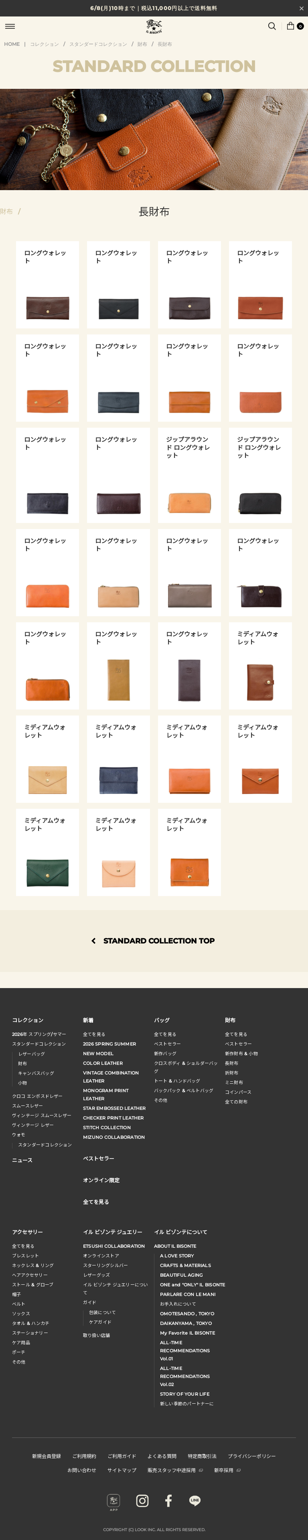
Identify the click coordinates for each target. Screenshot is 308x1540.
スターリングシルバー (105, 1265)
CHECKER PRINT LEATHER (113, 1118)
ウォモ (19, 1135)
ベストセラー (167, 1044)
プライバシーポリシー (252, 1455)
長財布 (165, 44)
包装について (102, 1312)
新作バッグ (165, 1053)
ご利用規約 (84, 1455)
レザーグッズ (96, 1275)
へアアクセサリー (30, 1275)
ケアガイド (100, 1322)
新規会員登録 (46, 1455)
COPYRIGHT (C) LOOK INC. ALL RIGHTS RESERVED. (154, 1529)
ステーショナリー (30, 1333)
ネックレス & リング (33, 1265)
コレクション (44, 44)
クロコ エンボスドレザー (37, 1096)
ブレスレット (25, 1256)
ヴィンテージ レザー (33, 1125)
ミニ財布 (234, 1082)
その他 (161, 1100)
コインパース (238, 1092)
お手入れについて (178, 1304)
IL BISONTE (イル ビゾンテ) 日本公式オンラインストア (154, 27)
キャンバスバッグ (36, 1073)
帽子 (16, 1294)
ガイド (90, 1302)
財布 (142, 44)
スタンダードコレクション (98, 44)
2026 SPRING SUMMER (109, 1044)
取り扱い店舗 (96, 1335)
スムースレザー (27, 1106)
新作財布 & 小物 (241, 1053)
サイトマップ (121, 1469)
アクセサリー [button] (27, 1232)
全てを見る (94, 1034)
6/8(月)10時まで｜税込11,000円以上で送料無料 (153, 8)
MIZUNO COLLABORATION (114, 1137)
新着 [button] (88, 1020)
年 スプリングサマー (39, 1034)
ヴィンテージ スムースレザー (41, 1115)
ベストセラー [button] (98, 1158)
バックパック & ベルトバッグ (183, 1090)
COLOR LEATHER (103, 1063)
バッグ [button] (162, 1020)
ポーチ (19, 1352)
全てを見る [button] (96, 1202)
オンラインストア (101, 1256)
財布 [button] (230, 1020)
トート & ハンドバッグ (177, 1081)
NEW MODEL (98, 1053)
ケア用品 (21, 1342)
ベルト (19, 1304)
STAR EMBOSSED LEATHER (114, 1108)
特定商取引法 (202, 1455)
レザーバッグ (31, 1054)
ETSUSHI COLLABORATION (114, 1246)
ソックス (21, 1313)
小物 (22, 1083)
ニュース (22, 1160)
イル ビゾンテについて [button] (180, 1232)
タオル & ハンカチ (30, 1323)
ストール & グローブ (32, 1285)
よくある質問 (162, 1455)
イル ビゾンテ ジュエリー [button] (112, 1232)
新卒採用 (227, 1469)
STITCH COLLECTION (107, 1127)
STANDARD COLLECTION (154, 66)
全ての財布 (236, 1102)
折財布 (232, 1073)
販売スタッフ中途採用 (175, 1469)
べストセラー (238, 1044)
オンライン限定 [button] (101, 1180)
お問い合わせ (81, 1469)
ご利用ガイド (121, 1455)
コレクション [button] (27, 1020)
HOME (12, 44)
